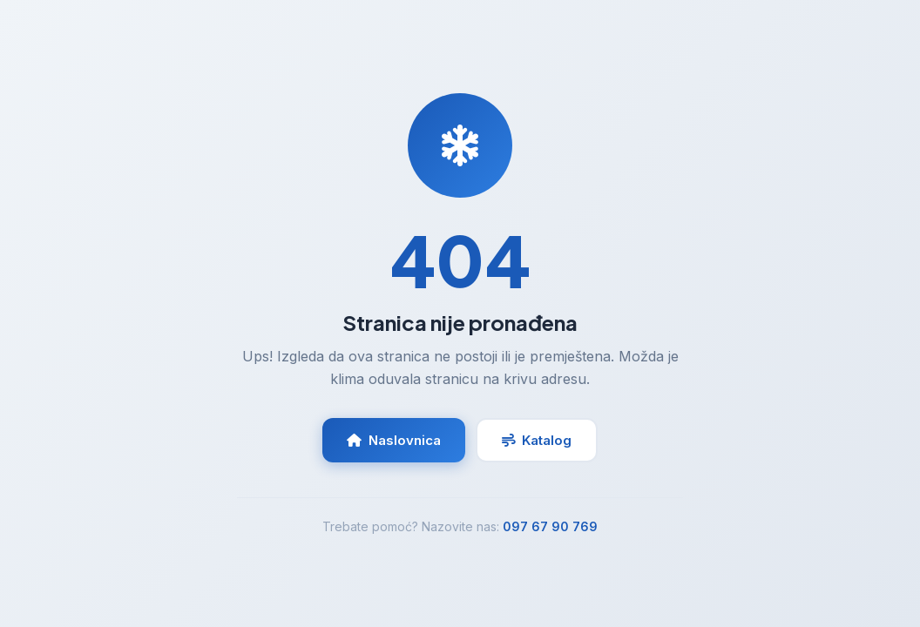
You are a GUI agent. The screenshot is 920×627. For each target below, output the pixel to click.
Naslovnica (394, 440)
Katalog (537, 440)
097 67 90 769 (550, 526)
